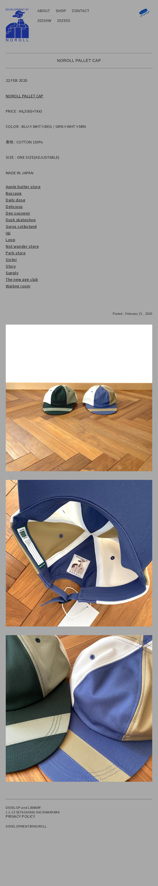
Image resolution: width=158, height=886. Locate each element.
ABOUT (43, 11)
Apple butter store (23, 186)
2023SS (64, 21)
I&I (8, 233)
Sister (11, 259)
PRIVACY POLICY (20, 816)
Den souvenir (18, 213)
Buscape (14, 193)
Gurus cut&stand (21, 226)
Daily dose (15, 199)
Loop (10, 239)
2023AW (44, 21)
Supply (12, 272)
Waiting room (18, 286)
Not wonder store (22, 246)
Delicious (14, 206)
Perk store (16, 252)
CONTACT (81, 11)
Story (11, 266)
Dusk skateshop (21, 219)
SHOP (61, 11)
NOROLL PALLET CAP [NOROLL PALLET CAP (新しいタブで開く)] (24, 96)
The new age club (22, 279)
